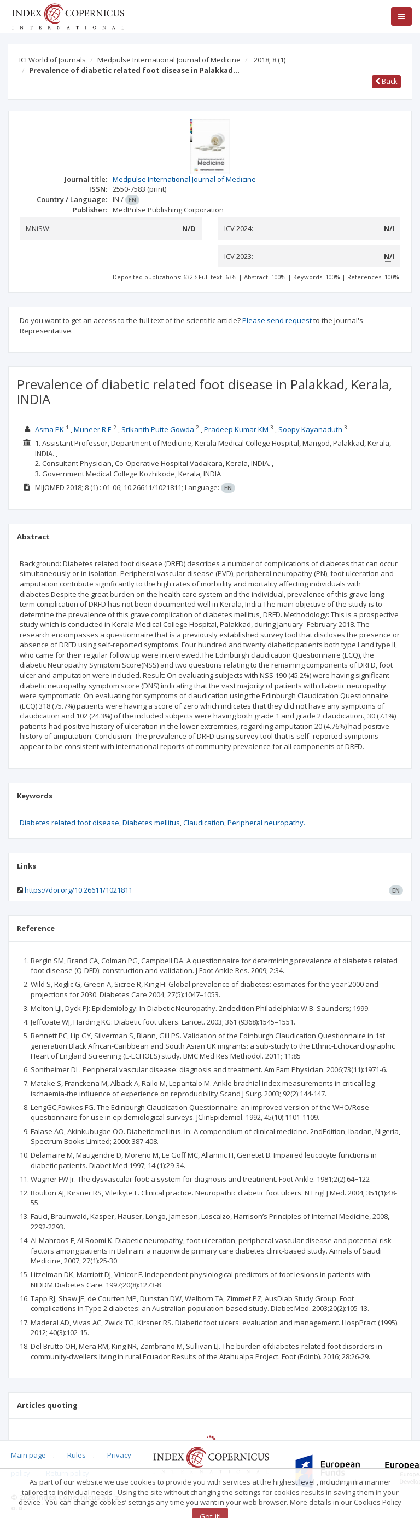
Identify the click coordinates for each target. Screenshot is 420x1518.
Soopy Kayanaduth (310, 429)
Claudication (203, 822)
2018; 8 (269, 60)
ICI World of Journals (52, 60)
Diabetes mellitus (151, 822)
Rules (76, 1455)
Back (386, 81)
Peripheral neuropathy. (266, 822)
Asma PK (49, 429)
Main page (28, 1455)
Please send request (277, 320)
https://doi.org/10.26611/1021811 (78, 890)
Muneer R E (93, 429)
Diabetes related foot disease (69, 822)
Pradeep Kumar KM (236, 429)
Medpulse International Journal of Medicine (169, 60)
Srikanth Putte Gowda (157, 429)
